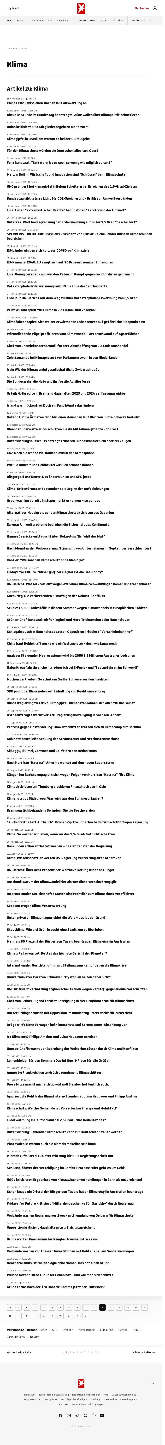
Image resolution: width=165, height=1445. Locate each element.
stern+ (82, 20)
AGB (106, 1394)
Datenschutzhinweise (124, 1394)
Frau (136, 1330)
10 (96, 1352)
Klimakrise (106, 1330)
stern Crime (116, 20)
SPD (54, 1330)
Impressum (29, 1394)
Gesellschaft (138, 20)
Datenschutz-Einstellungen (119, 1399)
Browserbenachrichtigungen (87, 1404)
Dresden (68, 1330)
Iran (50, 20)
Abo (141, 8)
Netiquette (51, 1399)
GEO (92, 20)
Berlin (43, 1330)
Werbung (95, 1399)
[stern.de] (81, 8)
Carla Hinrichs (16, 1337)
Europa (122, 1330)
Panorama (12, 48)
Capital (102, 20)
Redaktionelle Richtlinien (86, 1394)
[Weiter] (155, 20)
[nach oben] (153, 1383)
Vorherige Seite (19, 1352)
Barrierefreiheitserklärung (54, 1394)
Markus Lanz (63, 20)
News (10, 20)
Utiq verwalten (32, 1399)
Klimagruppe (87, 1330)
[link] (154, 8)
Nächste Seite (144, 1352)
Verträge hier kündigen (74, 1399)
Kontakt (63, 1404)
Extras (20, 20)
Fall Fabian (38, 20)
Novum (34, 1337)
